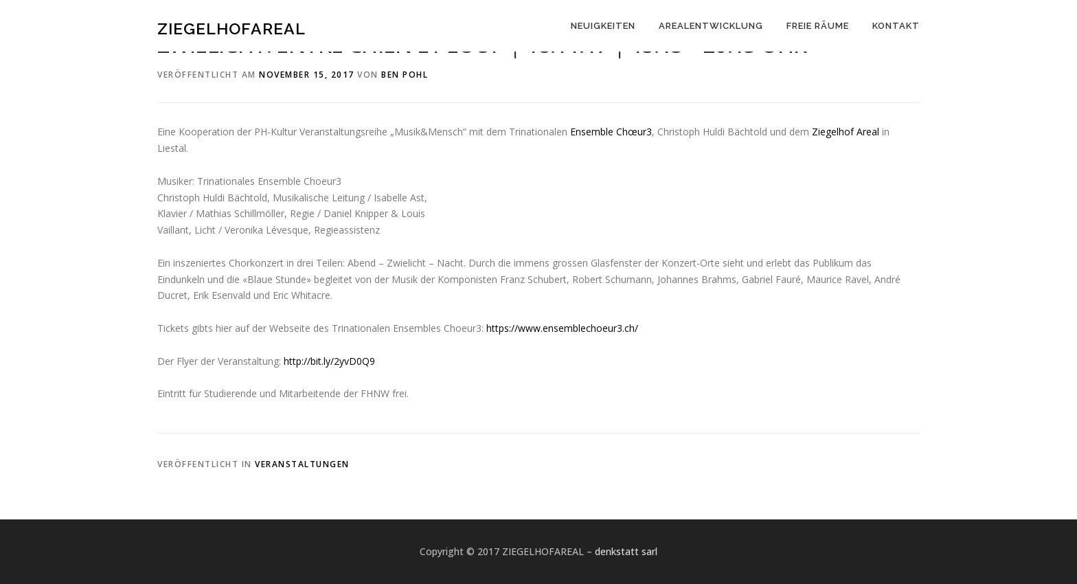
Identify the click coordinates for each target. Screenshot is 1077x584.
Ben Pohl (404, 74)
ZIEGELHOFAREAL (231, 28)
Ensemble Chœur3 (611, 131)
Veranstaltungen (302, 464)
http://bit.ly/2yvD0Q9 (329, 361)
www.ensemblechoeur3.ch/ (563, 328)
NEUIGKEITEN (603, 26)
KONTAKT (896, 26)
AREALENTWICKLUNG (711, 26)
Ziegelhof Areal (845, 131)
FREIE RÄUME (817, 26)
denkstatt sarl (626, 551)
